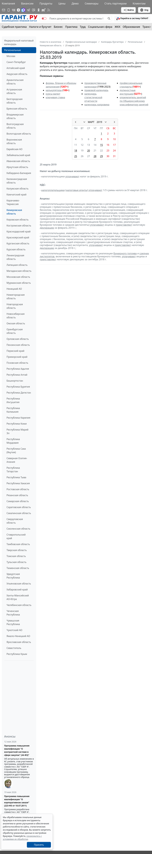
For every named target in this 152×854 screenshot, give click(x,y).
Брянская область (17, 108)
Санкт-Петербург (16, 62)
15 (101, 144)
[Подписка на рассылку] (3, 10)
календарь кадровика (96, 104)
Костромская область (19, 225)
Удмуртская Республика (13, 575)
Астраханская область (14, 91)
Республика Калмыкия (13, 409)
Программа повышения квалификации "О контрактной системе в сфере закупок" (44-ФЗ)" (16, 750)
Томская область (16, 556)
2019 (99, 122)
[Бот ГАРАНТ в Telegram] (33, 10)
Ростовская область (18, 489)
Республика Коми (17, 423)
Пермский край (15, 350)
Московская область (18, 277)
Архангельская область (15, 81)
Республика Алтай (17, 374)
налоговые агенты (76, 190)
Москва (11, 56)
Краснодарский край (19, 231)
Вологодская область (19, 133)
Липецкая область (17, 265)
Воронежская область (14, 141)
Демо (75, 3)
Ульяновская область (19, 583)
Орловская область (18, 339)
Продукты (45, 3)
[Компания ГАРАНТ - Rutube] (43, 10)
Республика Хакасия (18, 483)
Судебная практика (14, 26)
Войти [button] (128, 10)
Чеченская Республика (13, 612)
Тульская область (16, 562)
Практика (71, 26)
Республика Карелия (18, 417)
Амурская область (17, 74)
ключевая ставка (55, 97)
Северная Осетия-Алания (17, 460)
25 (75, 156)
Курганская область (18, 243)
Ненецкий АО (14, 288)
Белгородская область (14, 100)
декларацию (47, 227)
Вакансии (27, 3)
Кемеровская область (14, 211)
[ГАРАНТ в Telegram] (28, 10)
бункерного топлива (125, 253)
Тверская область (17, 550)
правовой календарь (96, 90)
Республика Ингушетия (13, 400)
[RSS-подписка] (48, 10)
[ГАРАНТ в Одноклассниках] (38, 10)
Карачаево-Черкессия (13, 202)
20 (88, 150)
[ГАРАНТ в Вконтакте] (13, 10)
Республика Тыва (16, 477)
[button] (132, 18)
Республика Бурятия (18, 386)
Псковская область (17, 362)
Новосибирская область (15, 315)
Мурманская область (19, 282)
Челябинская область (19, 605)
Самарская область (18, 501)
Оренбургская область (15, 331)
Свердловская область (15, 520)
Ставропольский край (16, 536)
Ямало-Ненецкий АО (18, 636)
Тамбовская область (18, 544)
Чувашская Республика (13, 622)
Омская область (16, 323)
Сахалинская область (19, 513)
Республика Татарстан (13, 469)
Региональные (12, 50)
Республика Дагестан (19, 392)
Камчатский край (16, 194)
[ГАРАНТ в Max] (23, 10)
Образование (131, 26)
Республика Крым (17, 654)
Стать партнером (115, 3)
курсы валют (53, 93)
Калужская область (17, 188)
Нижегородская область (16, 296)
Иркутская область (17, 167)
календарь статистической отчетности (93, 97)
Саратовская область (19, 507)
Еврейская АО (14, 149)
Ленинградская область (15, 257)
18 (75, 150)
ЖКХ (117, 26)
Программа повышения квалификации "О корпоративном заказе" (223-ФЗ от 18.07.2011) (16, 801)
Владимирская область (15, 116)
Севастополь (14, 648)
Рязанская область (17, 495)
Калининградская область (17, 180)
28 (95, 156)
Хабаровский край (17, 589)
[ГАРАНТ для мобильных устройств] (8, 10)
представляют (124, 224)
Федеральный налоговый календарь (19, 42)
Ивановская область (18, 161)
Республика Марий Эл (17, 431)
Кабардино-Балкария (19, 173)
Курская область (16, 249)
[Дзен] (18, 10)
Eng (144, 10)
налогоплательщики (53, 190)
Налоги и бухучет (40, 26)
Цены (61, 3)
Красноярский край (18, 237)
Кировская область (17, 219)
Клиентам (139, 3)
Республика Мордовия (13, 441)
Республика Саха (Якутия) (16, 450)
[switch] (44, 18)
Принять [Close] (39, 844)
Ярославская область (19, 642)
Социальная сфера (100, 26)
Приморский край (17, 356)
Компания (8, 3)
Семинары (91, 3)
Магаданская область (19, 271)
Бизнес (58, 26)
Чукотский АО (14, 630)
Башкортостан (15, 380)
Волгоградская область (15, 125)
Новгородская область (15, 306)
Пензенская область (18, 345)
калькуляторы (54, 90)
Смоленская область (18, 528)
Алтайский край (16, 68)
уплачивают (72, 176)
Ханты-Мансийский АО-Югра (18, 597)
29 (101, 156)
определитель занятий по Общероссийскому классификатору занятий (134, 101)
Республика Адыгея (18, 368)
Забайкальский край (18, 155)
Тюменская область (18, 568)
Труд (83, 26)
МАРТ (91, 122)
